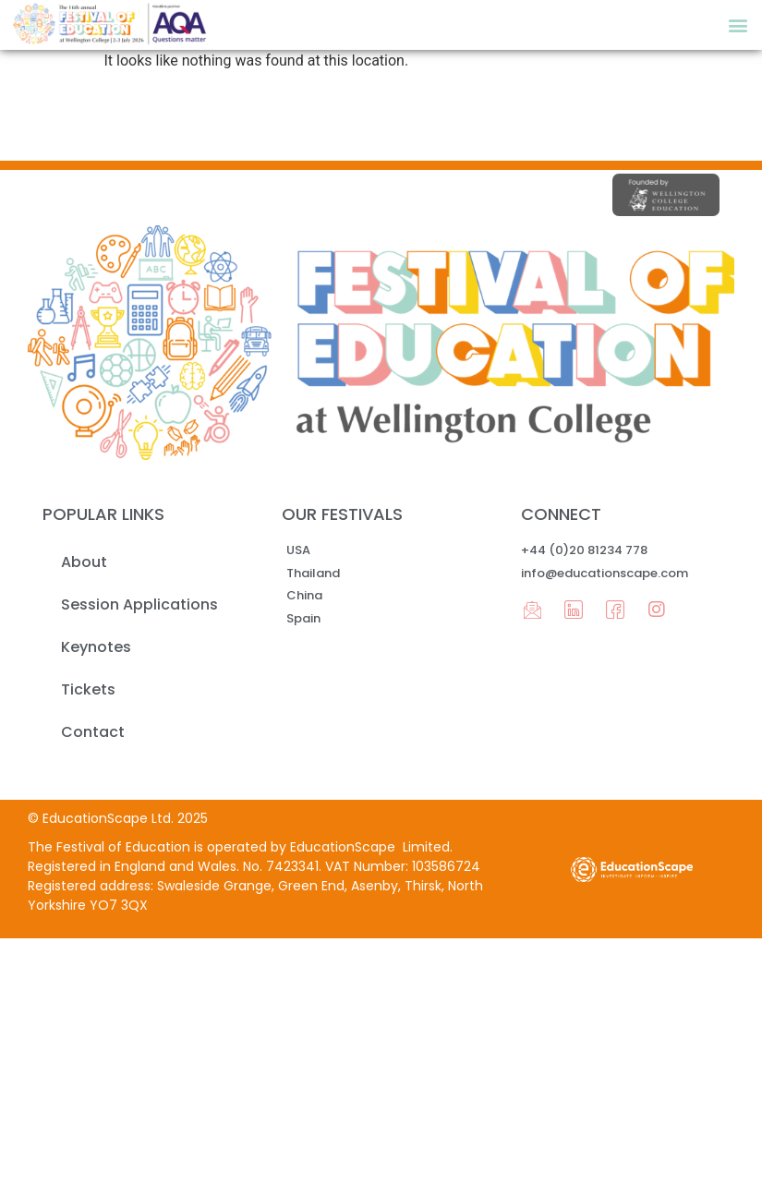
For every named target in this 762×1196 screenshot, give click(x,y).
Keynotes (96, 647)
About (84, 562)
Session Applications (139, 604)
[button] (737, 24)
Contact (93, 732)
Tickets (88, 689)
